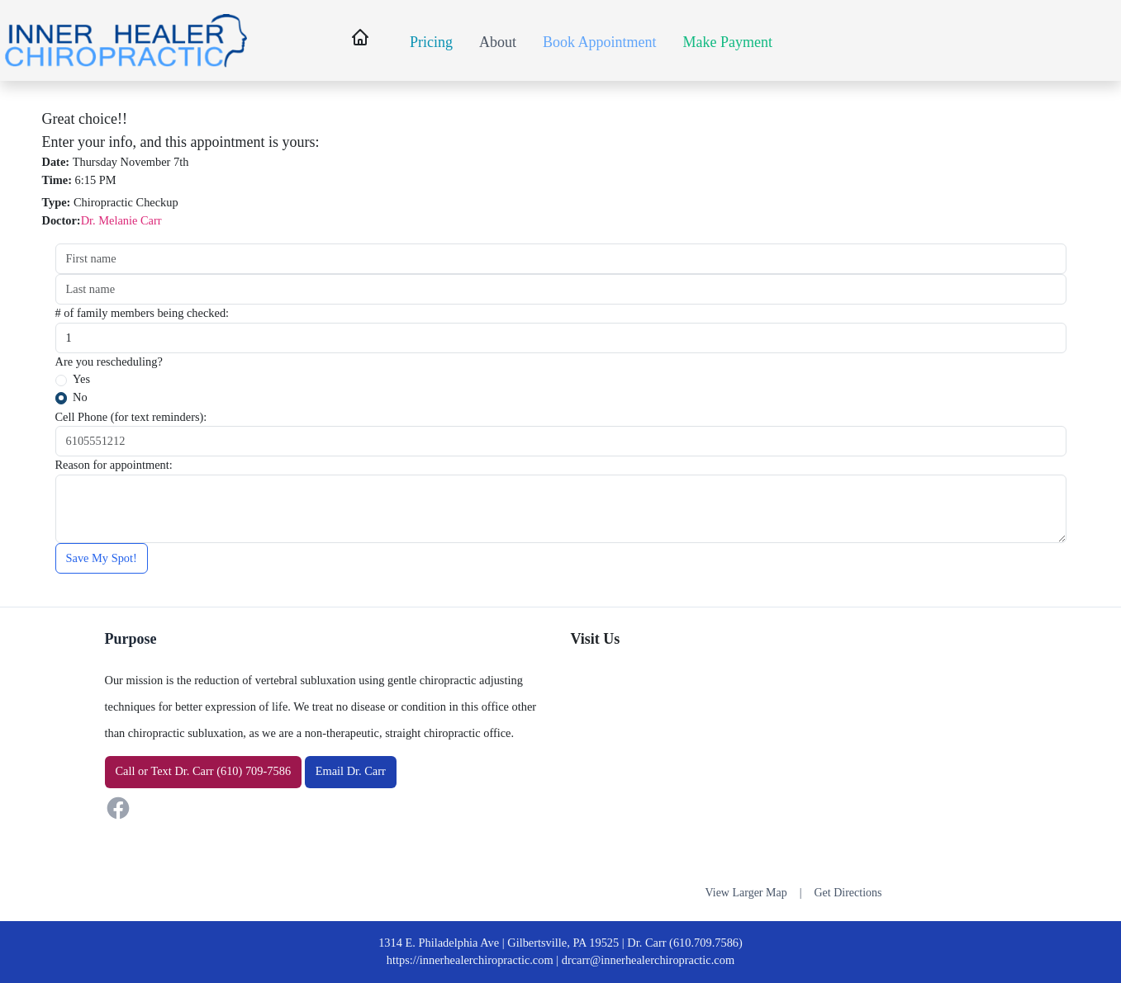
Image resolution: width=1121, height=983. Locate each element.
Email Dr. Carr (351, 770)
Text (160, 770)
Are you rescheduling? (109, 361)
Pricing (431, 42)
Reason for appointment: (114, 464)
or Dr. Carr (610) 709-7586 (204, 770)
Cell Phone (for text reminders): (131, 416)
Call (125, 770)
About (497, 42)
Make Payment (727, 42)
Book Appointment (600, 42)
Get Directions (847, 892)
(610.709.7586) (706, 942)
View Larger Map (745, 892)
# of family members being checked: (142, 312)
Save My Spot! (101, 558)
